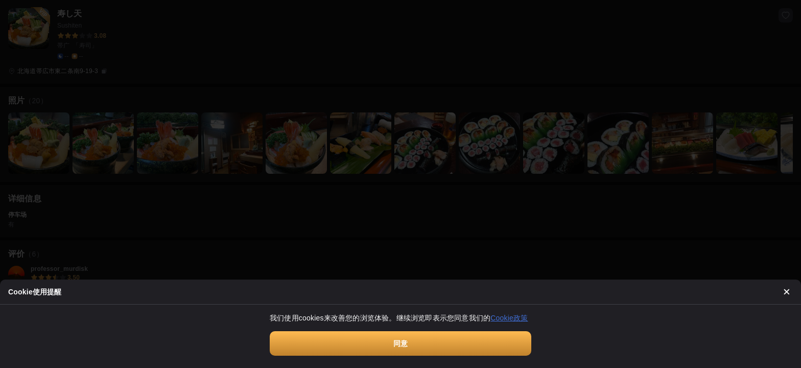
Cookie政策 (509, 318)
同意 (400, 343)
